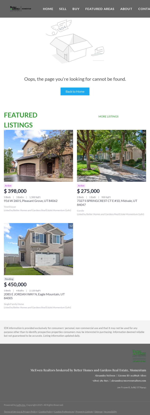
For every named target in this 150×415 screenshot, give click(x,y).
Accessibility (110, 411)
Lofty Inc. (21, 404)
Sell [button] (63, 9)
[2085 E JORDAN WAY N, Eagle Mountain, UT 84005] (38, 249)
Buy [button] (75, 9)
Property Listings (84, 411)
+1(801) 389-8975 (100, 380)
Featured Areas (99, 9)
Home (48, 9)
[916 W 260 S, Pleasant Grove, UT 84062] (38, 156)
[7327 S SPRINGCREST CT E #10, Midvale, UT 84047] (111, 156)
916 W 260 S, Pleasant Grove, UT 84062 (30, 201)
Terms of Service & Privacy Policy (20, 411)
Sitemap (98, 411)
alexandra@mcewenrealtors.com (128, 380)
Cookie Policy (46, 411)
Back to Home (75, 91)
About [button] (126, 9)
